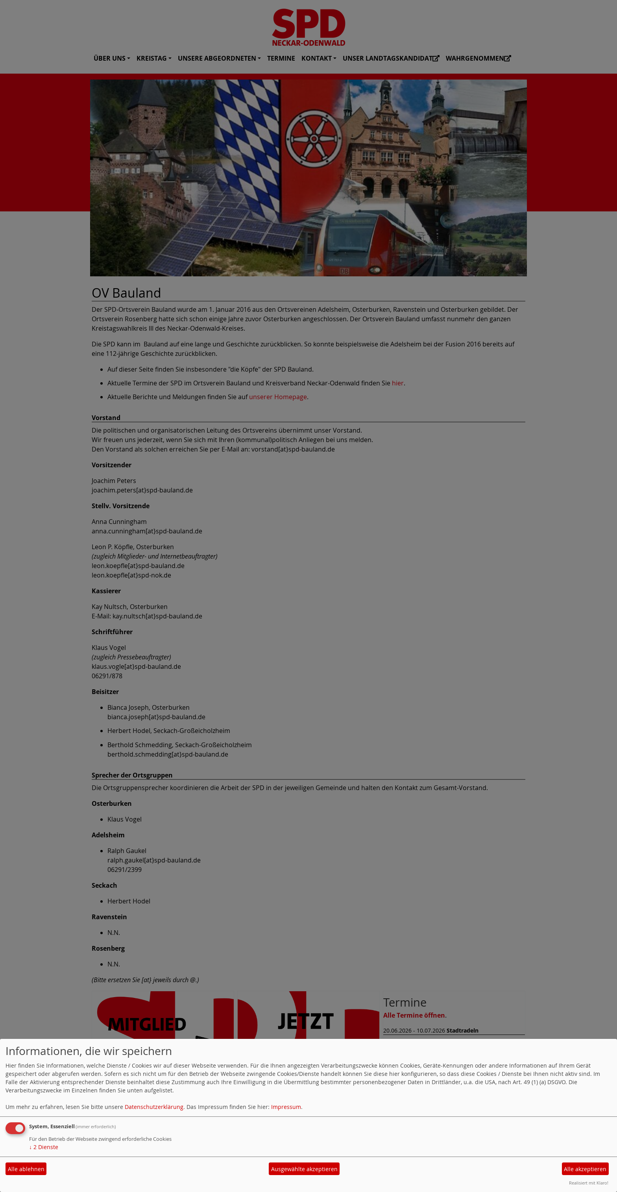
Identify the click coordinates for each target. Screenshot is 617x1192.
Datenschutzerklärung (154, 1107)
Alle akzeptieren (585, 1169)
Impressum (286, 1107)
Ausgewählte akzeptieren (304, 1169)
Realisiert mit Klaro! (588, 1183)
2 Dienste (43, 1147)
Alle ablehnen (26, 1169)
